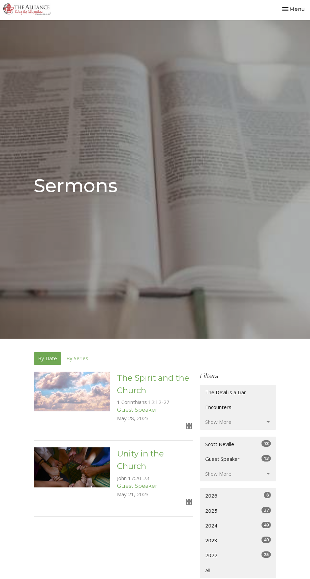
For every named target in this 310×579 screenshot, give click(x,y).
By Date (47, 358)
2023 (238, 540)
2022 (238, 554)
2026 (238, 495)
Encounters (218, 407)
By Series (77, 358)
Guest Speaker (238, 458)
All (207, 570)
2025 (238, 510)
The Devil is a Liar (225, 392)
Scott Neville (238, 443)
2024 (238, 525)
